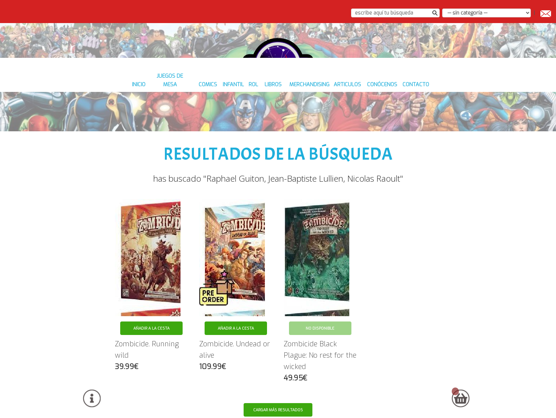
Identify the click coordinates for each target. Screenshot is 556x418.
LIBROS (272, 113)
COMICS (196, 113)
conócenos (393, 113)
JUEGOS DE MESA (156, 113)
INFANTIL (225, 113)
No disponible (320, 319)
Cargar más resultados (278, 400)
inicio (118, 113)
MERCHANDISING (311, 113)
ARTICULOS (354, 113)
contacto (431, 113)
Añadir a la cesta (151, 319)
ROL (250, 113)
